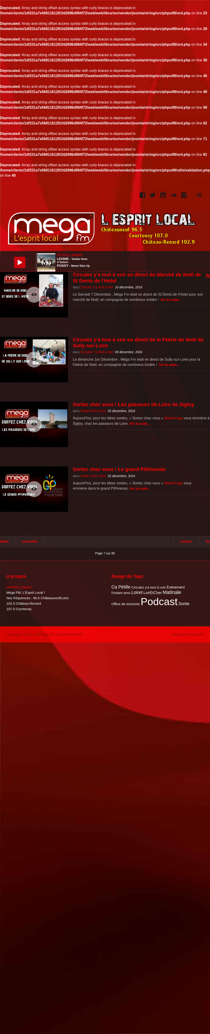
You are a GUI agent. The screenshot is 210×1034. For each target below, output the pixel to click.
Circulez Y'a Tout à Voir (97, 287)
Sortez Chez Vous (93, 411)
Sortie (183, 603)
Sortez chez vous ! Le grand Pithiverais (119, 469)
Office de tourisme (125, 604)
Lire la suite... (171, 300)
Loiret (136, 592)
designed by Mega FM (188, 634)
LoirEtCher (153, 593)
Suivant (185, 541)
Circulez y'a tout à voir (148, 587)
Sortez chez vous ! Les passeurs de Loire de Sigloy (133, 404)
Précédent (30, 541)
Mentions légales (19, 587)
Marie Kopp (173, 418)
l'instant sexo (120, 593)
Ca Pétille (120, 586)
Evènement (176, 587)
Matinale (172, 592)
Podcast (159, 601)
